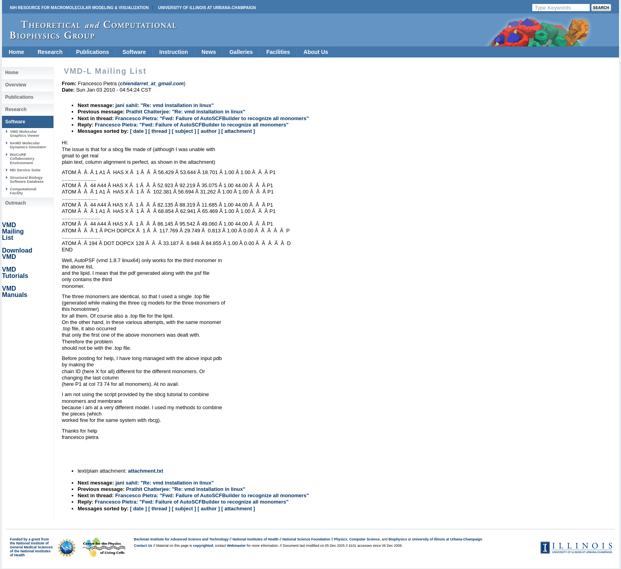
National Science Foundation (306, 539)
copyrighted (203, 546)
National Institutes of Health (255, 539)
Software (134, 52)
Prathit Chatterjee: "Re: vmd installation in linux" (185, 112)
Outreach (15, 203)
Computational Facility (23, 191)
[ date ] (138, 131)
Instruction (173, 52)
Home (16, 52)
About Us (315, 52)
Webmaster (236, 546)
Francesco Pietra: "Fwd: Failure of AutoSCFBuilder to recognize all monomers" (212, 118)
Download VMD (17, 253)
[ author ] (209, 131)
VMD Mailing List (13, 231)
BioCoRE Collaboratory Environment (22, 158)
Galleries (241, 52)
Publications (92, 52)
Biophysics (398, 539)
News (209, 52)
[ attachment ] (238, 131)
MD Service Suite (25, 170)
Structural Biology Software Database (27, 179)
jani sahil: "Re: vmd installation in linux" (164, 105)
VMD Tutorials (15, 272)
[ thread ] (159, 131)
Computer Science (364, 539)
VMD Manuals (14, 291)
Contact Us (143, 546)
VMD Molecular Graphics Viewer (24, 133)
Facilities (278, 52)
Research (50, 52)
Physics (340, 539)
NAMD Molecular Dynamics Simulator (28, 145)
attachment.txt (145, 471)
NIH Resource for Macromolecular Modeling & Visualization (79, 8)
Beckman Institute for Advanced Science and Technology (181, 539)
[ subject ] (184, 131)
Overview (15, 85)
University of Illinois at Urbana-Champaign (207, 8)
